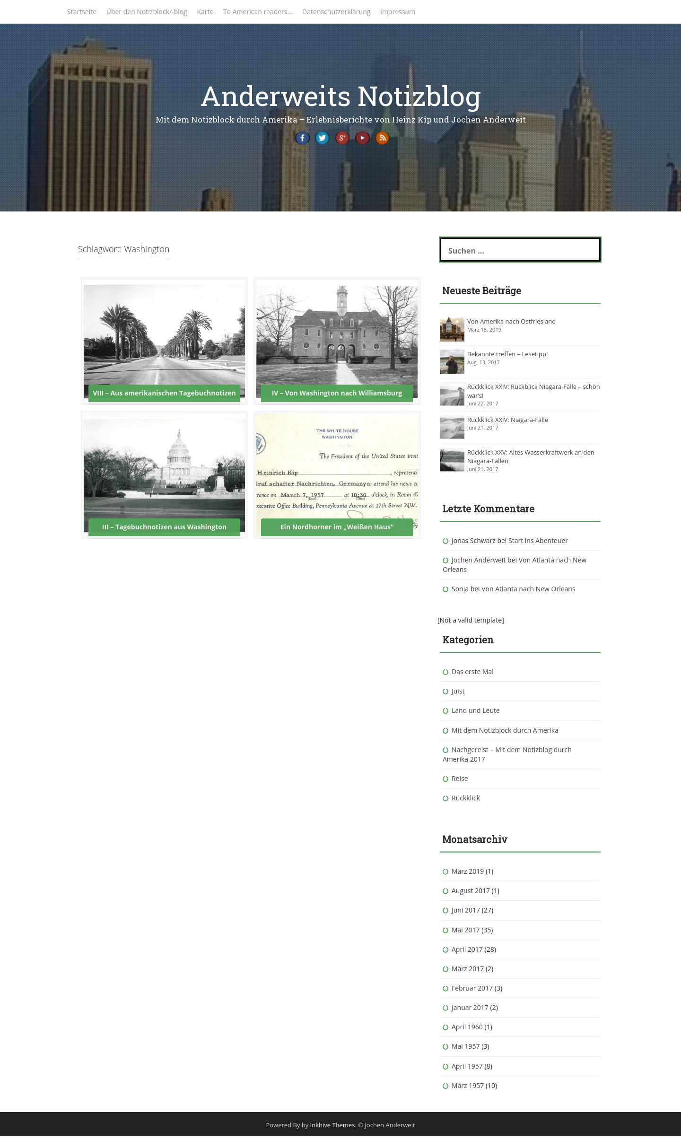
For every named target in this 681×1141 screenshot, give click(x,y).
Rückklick (466, 802)
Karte (205, 11)
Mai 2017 (466, 934)
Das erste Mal (473, 675)
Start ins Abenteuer (538, 544)
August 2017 (471, 895)
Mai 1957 (466, 1050)
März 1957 (468, 1089)
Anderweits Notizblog (340, 95)
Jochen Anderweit (479, 564)
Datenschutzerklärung (336, 11)
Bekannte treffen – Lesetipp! (507, 358)
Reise (460, 782)
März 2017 (468, 972)
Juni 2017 (466, 914)
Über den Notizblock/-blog (146, 11)
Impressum (397, 11)
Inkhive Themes (332, 1129)
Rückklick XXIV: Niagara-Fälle (507, 424)
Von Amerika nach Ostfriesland (511, 325)
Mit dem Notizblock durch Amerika (505, 734)
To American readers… (257, 11)
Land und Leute (476, 715)
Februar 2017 (472, 992)
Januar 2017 (470, 1011)
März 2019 (468, 875)
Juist (458, 695)
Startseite (81, 11)
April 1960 (467, 1031)
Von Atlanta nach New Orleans (528, 592)
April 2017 (467, 953)
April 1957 (467, 1070)
